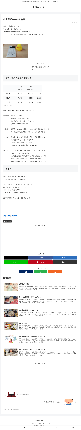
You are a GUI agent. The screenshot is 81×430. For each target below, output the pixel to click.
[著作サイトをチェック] (36, 272)
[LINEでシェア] (16, 262)
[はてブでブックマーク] (65, 258)
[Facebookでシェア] (40, 258)
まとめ (34, 69)
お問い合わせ (47, 424)
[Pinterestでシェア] (40, 262)
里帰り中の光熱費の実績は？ (41, 67)
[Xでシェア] (16, 258)
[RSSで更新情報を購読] (44, 272)
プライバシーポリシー (36, 424)
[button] (65, 262)
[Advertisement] (40, 238)
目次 (38, 63)
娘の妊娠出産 (7, 221)
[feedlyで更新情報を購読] (40, 272)
